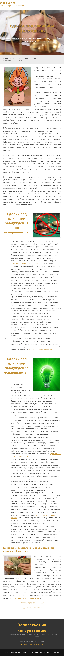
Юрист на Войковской (32, 608)
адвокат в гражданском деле (42, 350)
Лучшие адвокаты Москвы (32, 603)
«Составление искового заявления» (24, 598)
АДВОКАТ (12, 4)
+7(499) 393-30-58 (33, 644)
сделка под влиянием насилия (24, 263)
